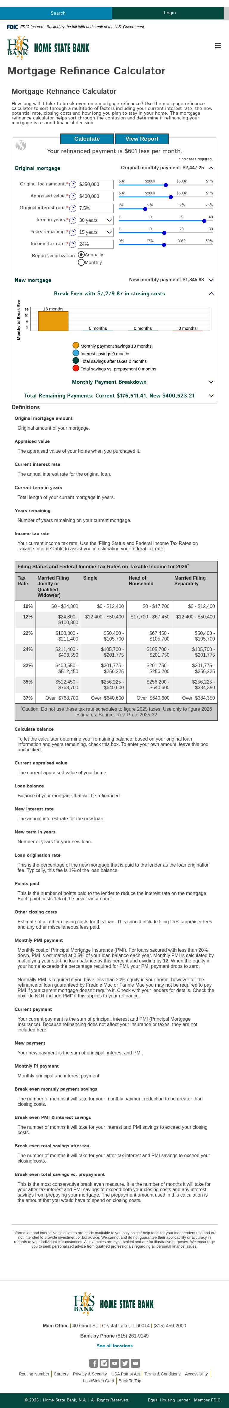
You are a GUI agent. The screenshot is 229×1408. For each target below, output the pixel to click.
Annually (94, 254)
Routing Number (34, 1374)
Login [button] (168, 12)
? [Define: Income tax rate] (73, 244)
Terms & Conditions (162, 1374)
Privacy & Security (90, 1374)
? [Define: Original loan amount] (73, 184)
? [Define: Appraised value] (73, 196)
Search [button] (56, 13)
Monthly (93, 262)
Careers (61, 1374)
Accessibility (196, 1374)
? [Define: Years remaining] (73, 232)
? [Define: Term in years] (73, 220)
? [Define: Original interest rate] (73, 208)
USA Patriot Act (125, 1374)
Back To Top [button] (133, 1380)
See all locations (115, 1345)
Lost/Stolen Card (98, 1380)
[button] (114, 168)
